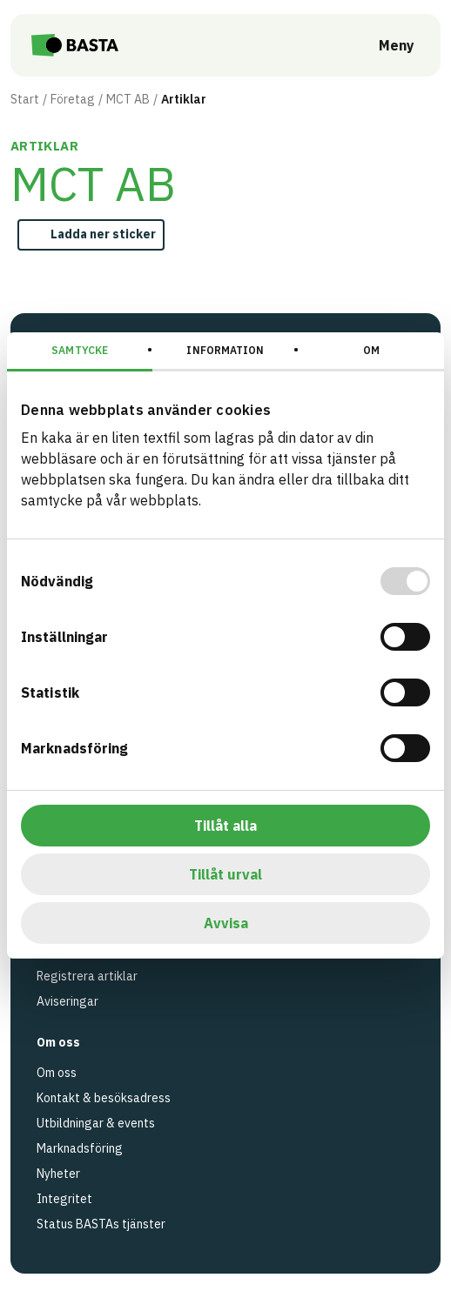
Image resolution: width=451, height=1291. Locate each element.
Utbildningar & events (96, 1123)
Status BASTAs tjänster (101, 1224)
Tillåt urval (225, 874)
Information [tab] (225, 350)
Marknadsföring (80, 1148)
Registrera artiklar (87, 976)
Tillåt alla (225, 825)
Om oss (57, 1072)
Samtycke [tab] (79, 350)
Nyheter (58, 1173)
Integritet (64, 1199)
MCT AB (128, 99)
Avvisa (226, 923)
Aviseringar (67, 1001)
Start (24, 99)
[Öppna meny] (384, 45)
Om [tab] (371, 350)
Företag (72, 99)
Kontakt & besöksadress (104, 1098)
